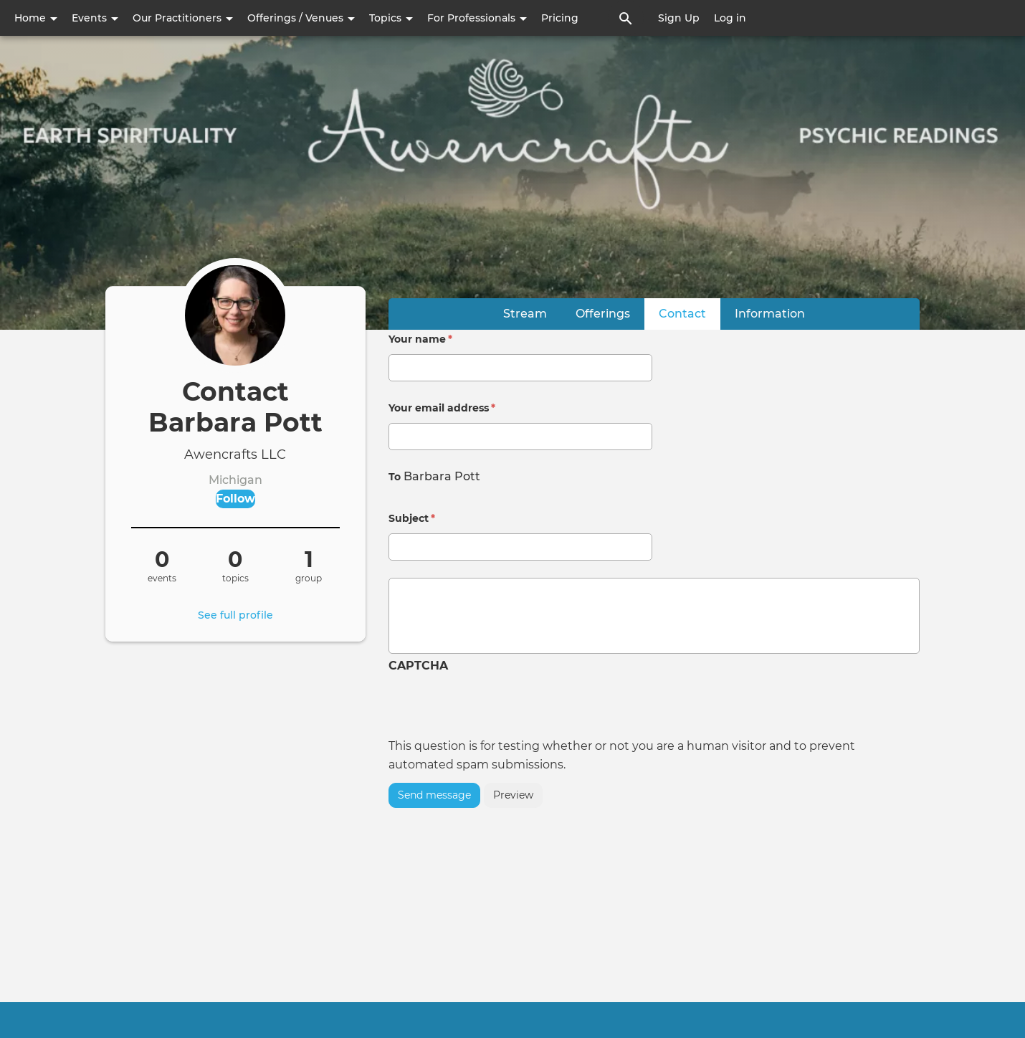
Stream (525, 313)
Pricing (559, 17)
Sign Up (679, 17)
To (394, 476)
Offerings (603, 313)
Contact (689, 312)
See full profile (235, 615)
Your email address (441, 407)
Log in (730, 17)
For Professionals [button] (477, 17)
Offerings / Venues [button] (301, 17)
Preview (513, 795)
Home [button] (35, 17)
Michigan (235, 480)
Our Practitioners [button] (183, 17)
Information (770, 313)
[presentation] (497, 709)
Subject (411, 518)
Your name (420, 339)
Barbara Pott (442, 476)
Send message (434, 795)
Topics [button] (391, 17)
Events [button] (95, 17)
